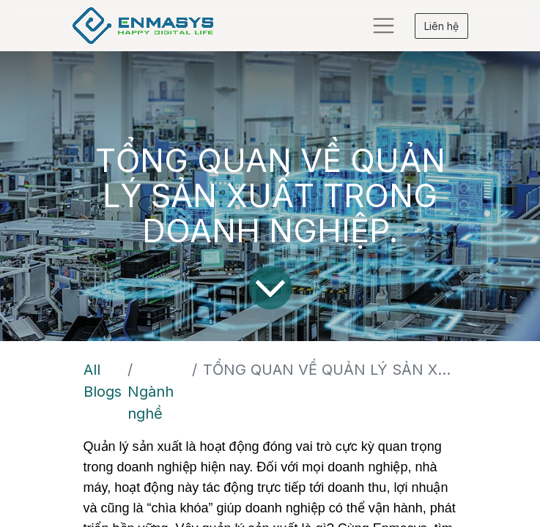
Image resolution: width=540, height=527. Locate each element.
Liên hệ (441, 26)
